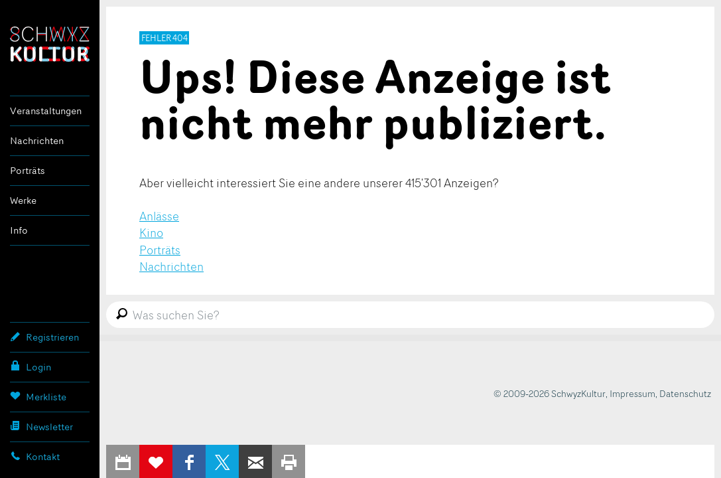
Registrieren (44, 336)
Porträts (27, 170)
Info (19, 230)
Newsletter (41, 426)
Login (30, 366)
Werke (23, 200)
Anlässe (159, 216)
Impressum (632, 393)
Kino (151, 232)
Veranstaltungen (46, 111)
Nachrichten (37, 140)
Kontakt (35, 456)
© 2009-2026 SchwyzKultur (549, 393)
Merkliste (38, 396)
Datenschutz (685, 393)
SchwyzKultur (50, 44)
